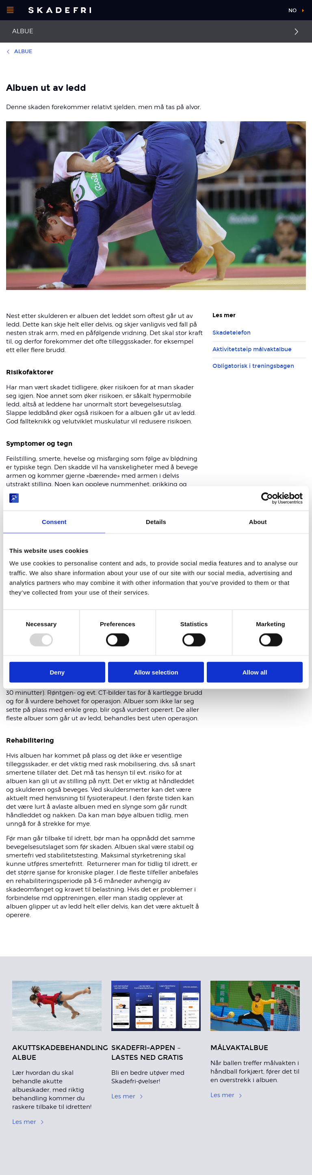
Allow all (255, 672)
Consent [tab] (54, 521)
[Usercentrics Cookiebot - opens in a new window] (267, 498)
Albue (22, 31)
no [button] (292, 10)
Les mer (28, 1122)
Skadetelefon (231, 332)
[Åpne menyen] (10, 10)
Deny (57, 672)
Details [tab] (156, 521)
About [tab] (258, 521)
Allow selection (156, 672)
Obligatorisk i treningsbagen (253, 366)
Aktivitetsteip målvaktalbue (252, 349)
